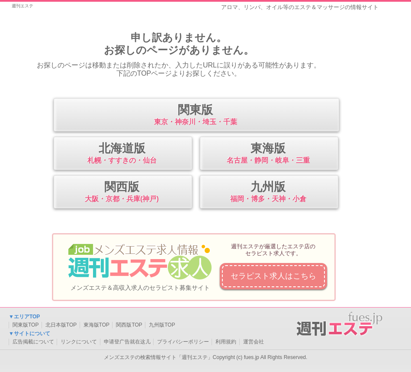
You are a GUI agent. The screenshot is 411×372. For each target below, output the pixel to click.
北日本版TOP (61, 325)
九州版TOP (162, 325)
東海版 (268, 154)
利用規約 (225, 342)
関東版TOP (26, 325)
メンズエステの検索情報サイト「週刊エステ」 (158, 357)
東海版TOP (96, 325)
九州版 (268, 192)
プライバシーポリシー (183, 342)
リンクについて (79, 342)
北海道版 (121, 154)
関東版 (195, 115)
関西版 (121, 192)
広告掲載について (33, 342)
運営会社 (253, 342)
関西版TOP (129, 325)
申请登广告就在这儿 (127, 342)
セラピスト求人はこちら (273, 276)
